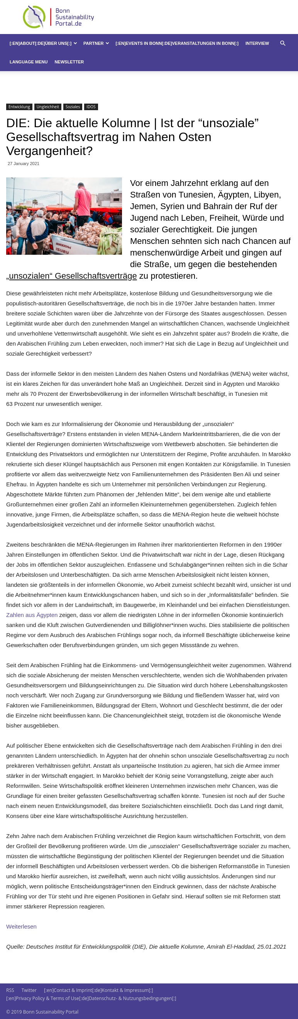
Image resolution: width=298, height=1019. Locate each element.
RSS (10, 990)
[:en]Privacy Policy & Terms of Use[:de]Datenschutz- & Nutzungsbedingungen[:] (91, 998)
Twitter (29, 990)
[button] (282, 43)
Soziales (73, 106)
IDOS (90, 106)
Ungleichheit (48, 106)
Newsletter (69, 62)
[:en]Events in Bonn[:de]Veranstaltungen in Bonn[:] (177, 43)
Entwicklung (19, 106)
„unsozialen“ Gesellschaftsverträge (71, 276)
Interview (257, 43)
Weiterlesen (21, 926)
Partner (96, 43)
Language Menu (28, 62)
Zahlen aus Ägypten (32, 615)
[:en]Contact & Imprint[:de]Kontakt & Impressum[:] (98, 990)
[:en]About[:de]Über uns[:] (43, 43)
